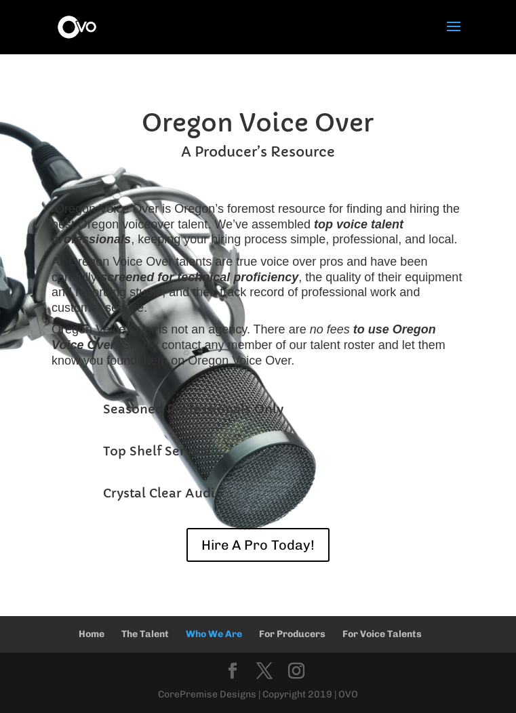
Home (91, 634)
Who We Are (214, 634)
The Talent (145, 634)
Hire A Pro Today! (258, 545)
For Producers (292, 634)
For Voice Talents (382, 634)
